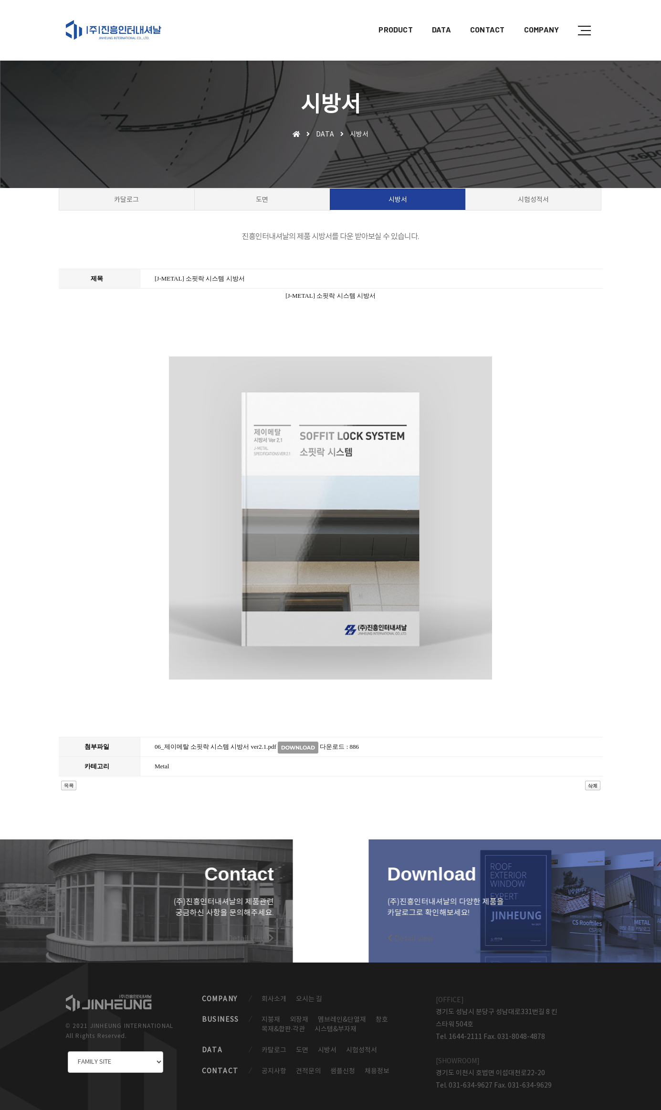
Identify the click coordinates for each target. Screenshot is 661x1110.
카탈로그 (274, 1043)
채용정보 (377, 1065)
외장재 (299, 1012)
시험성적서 (361, 1043)
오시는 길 (309, 991)
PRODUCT (388, 16)
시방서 (327, 1043)
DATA (434, 16)
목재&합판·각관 (283, 1022)
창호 (382, 1012)
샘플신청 (342, 1065)
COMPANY (534, 16)
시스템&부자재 (336, 1022)
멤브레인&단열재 (342, 1012)
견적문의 (308, 1065)
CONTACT (480, 16)
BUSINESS (220, 1012)
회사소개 (274, 991)
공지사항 (274, 1065)
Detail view (103, 927)
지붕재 (271, 1012)
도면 (302, 1043)
